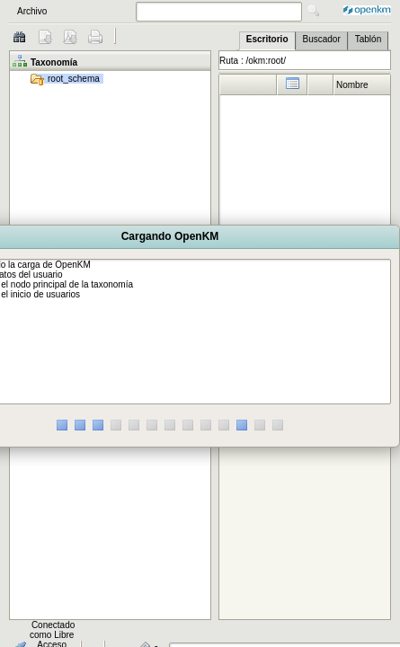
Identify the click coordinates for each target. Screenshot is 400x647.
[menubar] (64, 11)
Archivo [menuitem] (32, 11)
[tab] (267, 40)
